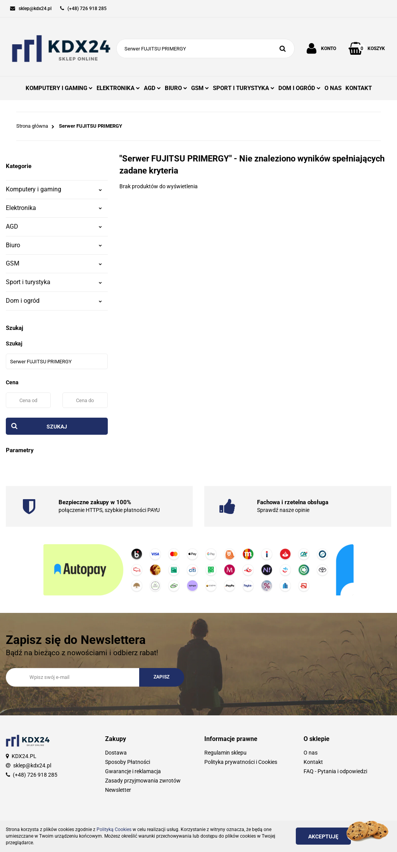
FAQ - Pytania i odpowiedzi (335, 771)
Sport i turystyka (54, 282)
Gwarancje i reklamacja (133, 771)
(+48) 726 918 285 (35, 775)
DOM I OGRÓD (299, 88)
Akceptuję (323, 836)
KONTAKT (358, 88)
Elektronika (54, 208)
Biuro (54, 245)
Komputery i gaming (54, 189)
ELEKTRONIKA (118, 88)
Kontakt (313, 762)
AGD (152, 88)
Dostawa (116, 753)
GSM (200, 88)
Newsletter (118, 790)
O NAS (333, 88)
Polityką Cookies (114, 829)
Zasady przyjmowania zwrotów (143, 780)
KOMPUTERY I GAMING (59, 88)
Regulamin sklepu (225, 753)
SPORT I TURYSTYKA (243, 88)
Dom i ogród (54, 300)
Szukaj (57, 426)
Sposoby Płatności (127, 762)
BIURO (176, 88)
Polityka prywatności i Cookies (240, 762)
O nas (311, 753)
